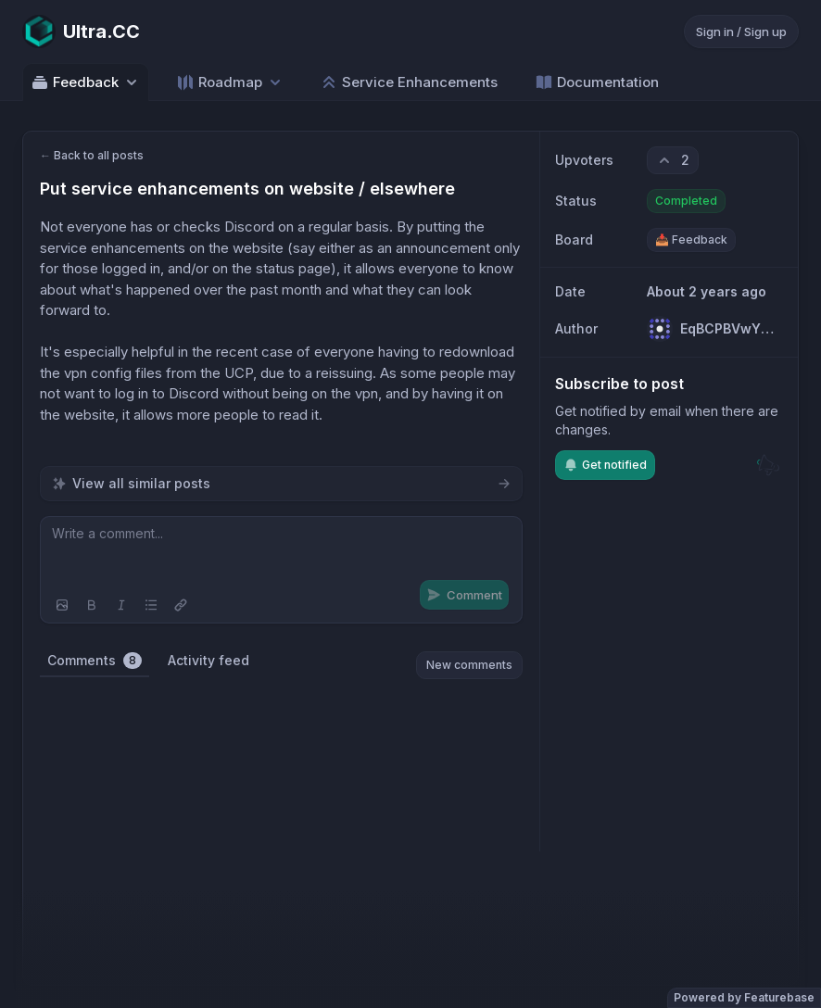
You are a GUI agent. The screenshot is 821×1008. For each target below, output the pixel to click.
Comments (94, 660)
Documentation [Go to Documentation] (597, 82)
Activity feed (208, 660)
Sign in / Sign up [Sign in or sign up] (741, 31)
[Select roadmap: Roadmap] (230, 82)
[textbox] (281, 552)
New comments (469, 665)
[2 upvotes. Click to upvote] (673, 160)
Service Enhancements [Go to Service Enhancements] (409, 82)
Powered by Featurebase (744, 997)
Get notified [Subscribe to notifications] (605, 465)
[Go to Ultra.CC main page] (81, 31)
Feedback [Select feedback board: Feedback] (86, 82)
